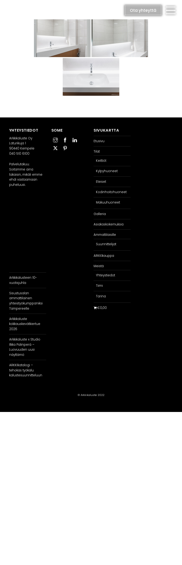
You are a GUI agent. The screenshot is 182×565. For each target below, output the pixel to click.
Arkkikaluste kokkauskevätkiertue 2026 (24, 324)
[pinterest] (65, 147)
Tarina (101, 296)
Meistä (99, 266)
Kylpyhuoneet (107, 171)
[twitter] (55, 147)
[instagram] (55, 139)
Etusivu (99, 141)
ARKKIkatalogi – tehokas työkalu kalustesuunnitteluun (25, 370)
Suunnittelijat (106, 244)
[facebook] (65, 139)
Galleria (100, 214)
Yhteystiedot (105, 275)
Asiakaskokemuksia (109, 224)
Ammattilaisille (105, 235)
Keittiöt (101, 160)
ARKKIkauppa (104, 255)
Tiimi (99, 285)
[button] (170, 10)
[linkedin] (75, 139)
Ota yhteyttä (143, 10)
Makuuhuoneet (108, 202)
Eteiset (101, 181)
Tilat (97, 151)
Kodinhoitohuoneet (111, 192)
